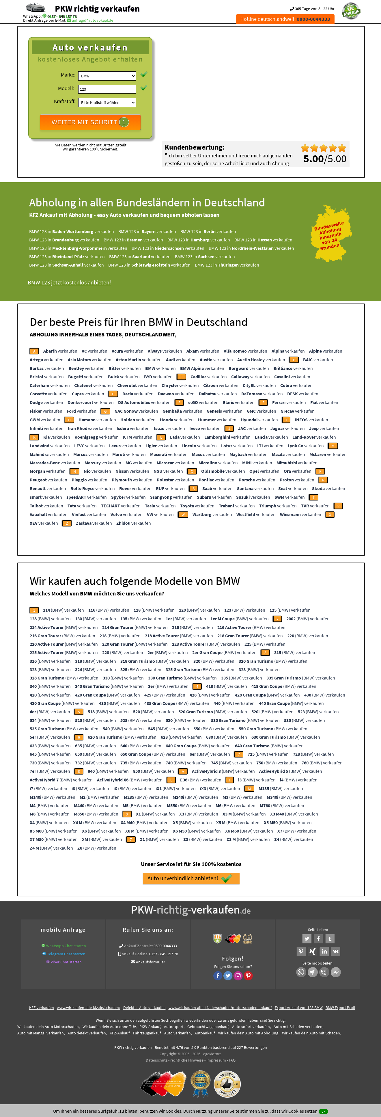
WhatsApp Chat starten (66, 945)
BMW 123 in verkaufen (71, 231)
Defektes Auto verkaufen (144, 1007)
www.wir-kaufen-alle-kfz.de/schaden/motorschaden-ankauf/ (220, 1007)
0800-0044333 (165, 945)
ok (323, 1111)
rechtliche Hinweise (186, 1060)
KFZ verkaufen (41, 1007)
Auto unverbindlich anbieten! (189, 878)
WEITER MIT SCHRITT (90, 122)
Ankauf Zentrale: (138, 945)
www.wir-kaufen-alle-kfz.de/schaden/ (88, 1007)
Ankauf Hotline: (135, 953)
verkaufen (60, 351)
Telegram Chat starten (66, 953)
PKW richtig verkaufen (97, 8)
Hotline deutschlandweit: (285, 19)
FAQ (232, 1060)
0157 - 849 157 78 (61, 16)
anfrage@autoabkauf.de (92, 20)
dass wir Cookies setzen (295, 1111)
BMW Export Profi (340, 1007)
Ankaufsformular (150, 962)
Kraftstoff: (64, 101)
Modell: (66, 88)
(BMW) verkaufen (63, 610)
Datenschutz (156, 1060)
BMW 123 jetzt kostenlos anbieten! (69, 282)
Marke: (68, 74)
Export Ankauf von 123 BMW (299, 1007)
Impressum (216, 1060)
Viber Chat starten (66, 962)
